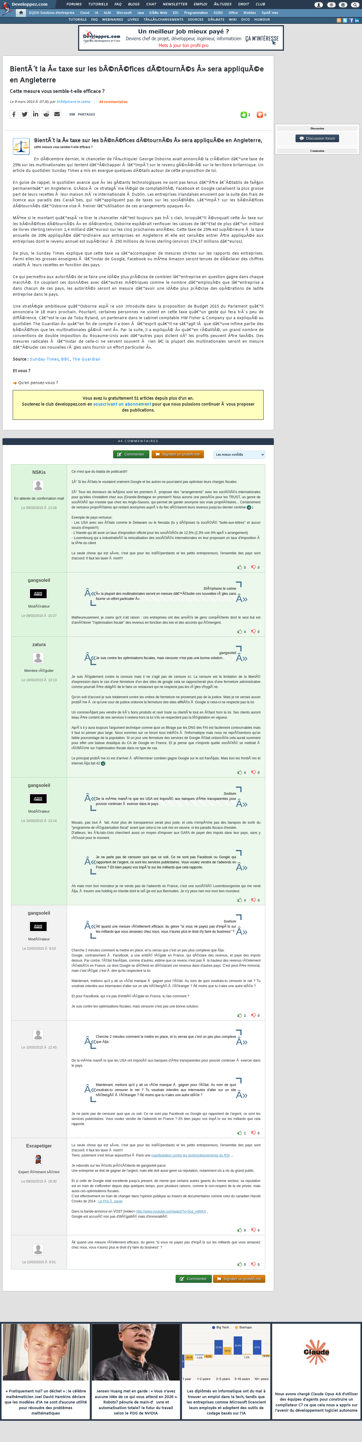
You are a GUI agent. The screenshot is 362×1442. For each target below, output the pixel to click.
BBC (65, 359)
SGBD (218, 13)
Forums (74, 4)
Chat (151, 4)
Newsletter (175, 4)
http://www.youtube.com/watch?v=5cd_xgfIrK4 (171, 1211)
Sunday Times (44, 359)
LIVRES (133, 20)
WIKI (233, 20)
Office (233, 13)
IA (96, 13)
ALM (107, 13)
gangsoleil (39, 580)
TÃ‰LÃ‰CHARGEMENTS (163, 20)
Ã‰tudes (222, 4)
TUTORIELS (77, 20)
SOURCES (195, 20)
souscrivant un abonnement (122, 404)
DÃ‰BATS (216, 20)
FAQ (118, 4)
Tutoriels (98, 4)
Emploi (200, 4)
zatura (39, 644)
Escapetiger (39, 1145)
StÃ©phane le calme (73, 102)
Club (260, 4)
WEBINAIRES (112, 20)
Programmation (196, 13)
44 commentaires (113, 102)
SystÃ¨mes (270, 13)
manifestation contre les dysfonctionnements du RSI (190, 1155)
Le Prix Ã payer (110, 1201)
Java (140, 13)
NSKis (39, 472)
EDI (175, 13)
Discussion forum (317, 138)
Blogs (134, 4)
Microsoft (124, 13)
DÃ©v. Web (158, 13)
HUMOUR (262, 20)
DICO (245, 20)
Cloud (84, 13)
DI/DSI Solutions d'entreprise (51, 13)
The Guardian (86, 359)
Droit (243, 4)
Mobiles (250, 13)
